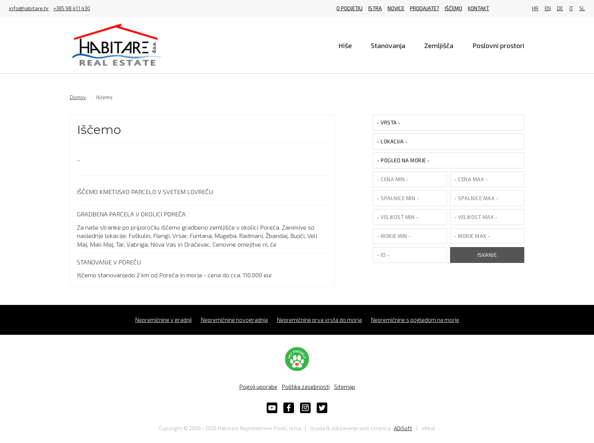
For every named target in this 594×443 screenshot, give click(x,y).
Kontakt (478, 8)
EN (548, 8)
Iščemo (453, 8)
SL (582, 8)
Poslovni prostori (498, 45)
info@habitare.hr (29, 8)
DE (560, 8)
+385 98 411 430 (71, 8)
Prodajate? (424, 8)
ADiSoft (403, 428)
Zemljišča (438, 45)
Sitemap (344, 386)
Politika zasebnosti (306, 386)
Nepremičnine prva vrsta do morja (319, 319)
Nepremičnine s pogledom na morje (415, 319)
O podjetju (349, 8)
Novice (396, 8)
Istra (375, 8)
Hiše (345, 45)
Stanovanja (388, 45)
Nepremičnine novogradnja (234, 319)
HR (535, 8)
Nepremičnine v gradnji (163, 319)
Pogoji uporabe (258, 386)
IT (571, 8)
